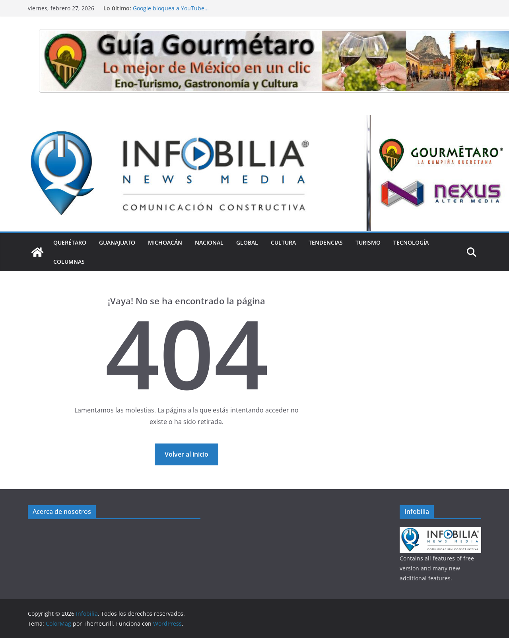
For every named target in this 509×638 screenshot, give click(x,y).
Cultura (283, 242)
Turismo (368, 242)
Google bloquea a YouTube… (171, 8)
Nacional (209, 242)
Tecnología (411, 242)
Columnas (69, 261)
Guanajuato (117, 242)
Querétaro (69, 242)
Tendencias (326, 242)
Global (247, 242)
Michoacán (165, 242)
